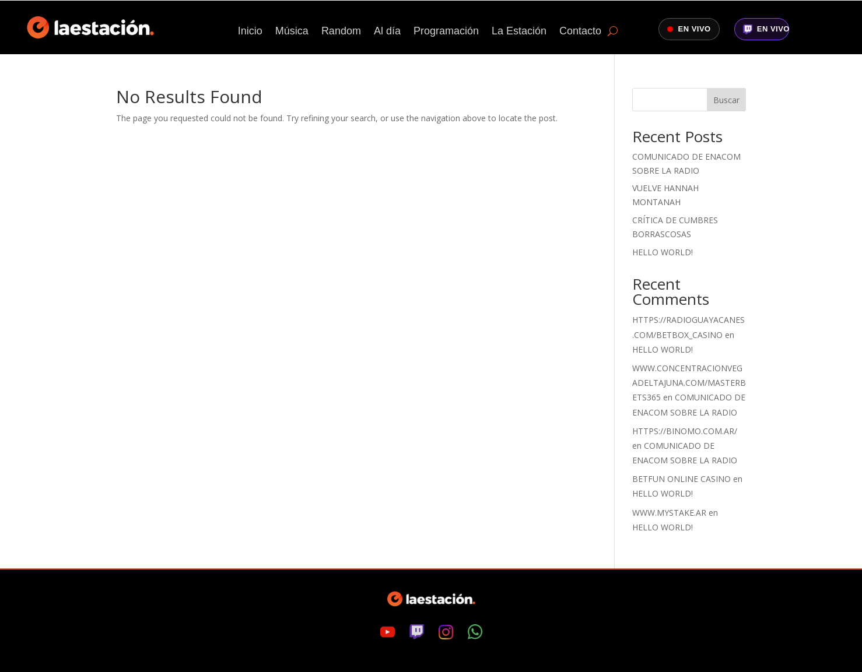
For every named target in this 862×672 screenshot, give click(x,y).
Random (341, 32)
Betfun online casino (681, 478)
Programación (446, 32)
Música (292, 32)
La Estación (519, 32)
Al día (387, 32)
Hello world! (662, 252)
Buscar (726, 99)
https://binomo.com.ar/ (684, 431)
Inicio (250, 32)
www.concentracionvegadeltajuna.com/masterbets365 (689, 383)
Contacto (580, 32)
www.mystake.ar (669, 512)
